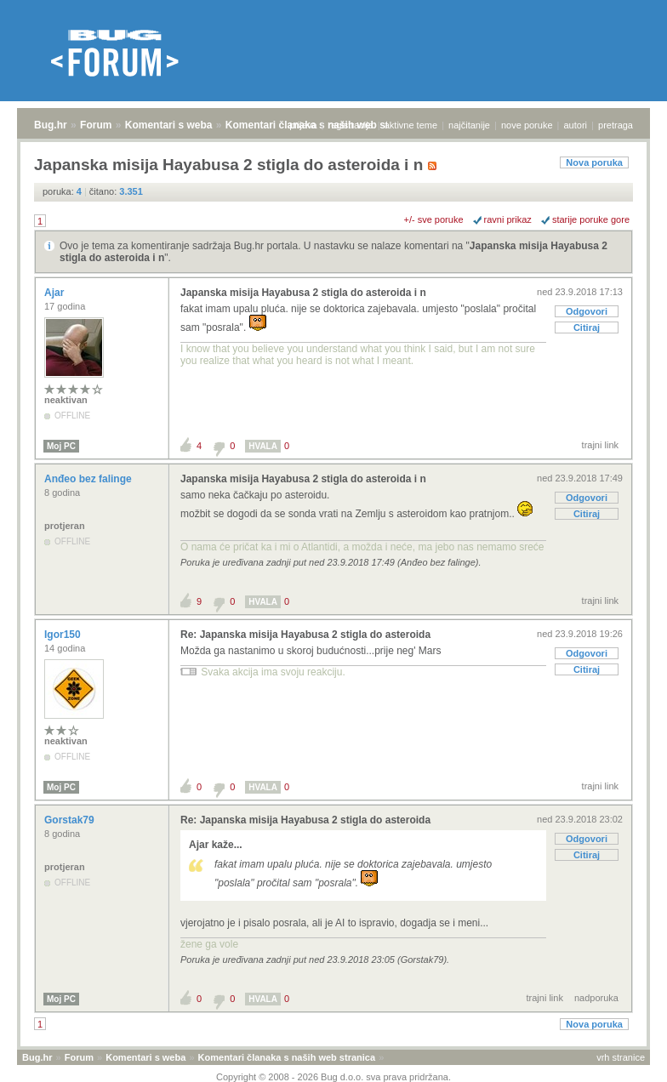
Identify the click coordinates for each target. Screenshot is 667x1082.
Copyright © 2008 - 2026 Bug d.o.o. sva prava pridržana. (333, 1077)
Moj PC (61, 446)
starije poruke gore (591, 219)
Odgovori (586, 311)
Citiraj (586, 327)
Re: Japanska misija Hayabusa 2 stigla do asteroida (305, 635)
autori (576, 125)
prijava (302, 125)
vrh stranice (620, 1057)
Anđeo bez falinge (89, 479)
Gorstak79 (70, 820)
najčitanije (469, 125)
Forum (95, 125)
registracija (350, 125)
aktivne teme (411, 125)
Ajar (55, 293)
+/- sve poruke (434, 219)
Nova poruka (594, 162)
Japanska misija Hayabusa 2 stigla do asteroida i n (303, 293)
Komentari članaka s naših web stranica (286, 1057)
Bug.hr (50, 125)
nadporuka (596, 998)
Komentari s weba (169, 125)
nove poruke (527, 125)
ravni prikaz (508, 219)
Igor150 (63, 635)
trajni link (600, 445)
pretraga (615, 125)
